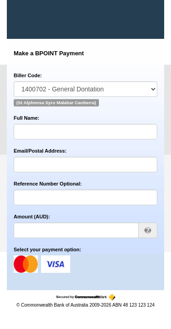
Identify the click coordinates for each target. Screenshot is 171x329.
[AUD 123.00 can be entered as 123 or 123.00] (147, 230)
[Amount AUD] (76, 230)
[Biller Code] (85, 89)
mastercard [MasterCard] (26, 264)
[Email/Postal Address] (85, 164)
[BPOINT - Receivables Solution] (45, 19)
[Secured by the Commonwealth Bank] (85, 297)
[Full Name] (85, 131)
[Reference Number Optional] (85, 197)
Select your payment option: (47, 249)
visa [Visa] (55, 264)
